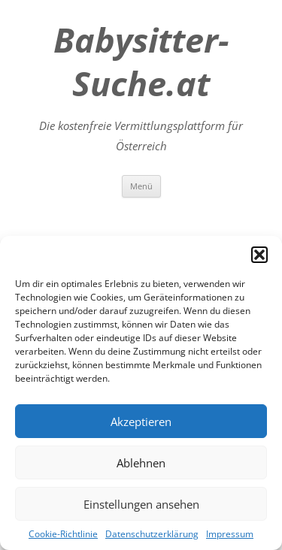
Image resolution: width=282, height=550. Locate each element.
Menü (141, 186)
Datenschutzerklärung (152, 533)
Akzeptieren (141, 421)
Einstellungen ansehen (141, 504)
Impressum (229, 533)
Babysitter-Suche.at (141, 61)
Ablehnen (141, 462)
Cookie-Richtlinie (63, 533)
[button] (259, 254)
